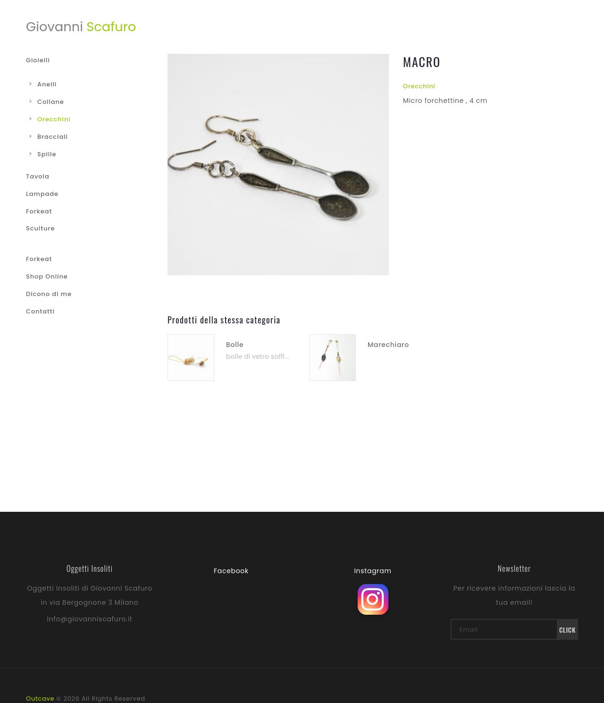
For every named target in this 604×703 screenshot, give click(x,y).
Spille (43, 154)
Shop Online (47, 276)
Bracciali (49, 136)
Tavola (38, 176)
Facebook (231, 571)
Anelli (43, 84)
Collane (47, 101)
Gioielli (38, 60)
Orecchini (419, 86)
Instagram (372, 571)
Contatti (40, 311)
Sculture (40, 228)
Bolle (234, 344)
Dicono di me (49, 293)
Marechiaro (388, 344)
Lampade (42, 193)
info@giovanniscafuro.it (89, 619)
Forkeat (39, 211)
